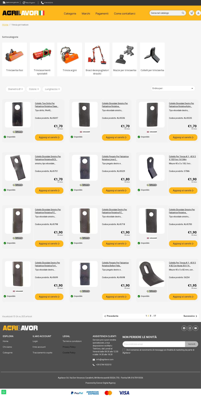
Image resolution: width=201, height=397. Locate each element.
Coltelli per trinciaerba (152, 70)
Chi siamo (7, 347)
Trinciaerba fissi (14, 70)
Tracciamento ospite (42, 352)
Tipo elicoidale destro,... (179, 110)
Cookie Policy (69, 352)
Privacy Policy (69, 347)
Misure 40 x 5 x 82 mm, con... (181, 270)
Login (35, 341)
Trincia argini (70, 70)
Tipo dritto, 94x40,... (43, 110)
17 (155, 315)
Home (5, 341)
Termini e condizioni (72, 341)
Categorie (8, 352)
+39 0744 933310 (103, 365)
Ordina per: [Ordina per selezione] (173, 88)
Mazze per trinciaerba (124, 70)
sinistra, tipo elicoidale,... (45, 163)
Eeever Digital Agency (106, 383)
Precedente (110, 316)
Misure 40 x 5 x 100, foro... (180, 163)
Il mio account (39, 347)
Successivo (191, 316)
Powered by (91, 383)
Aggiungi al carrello (48, 137)
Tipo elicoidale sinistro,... (112, 110)
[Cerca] (167, 13)
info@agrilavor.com (104, 359)
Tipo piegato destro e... (112, 163)
